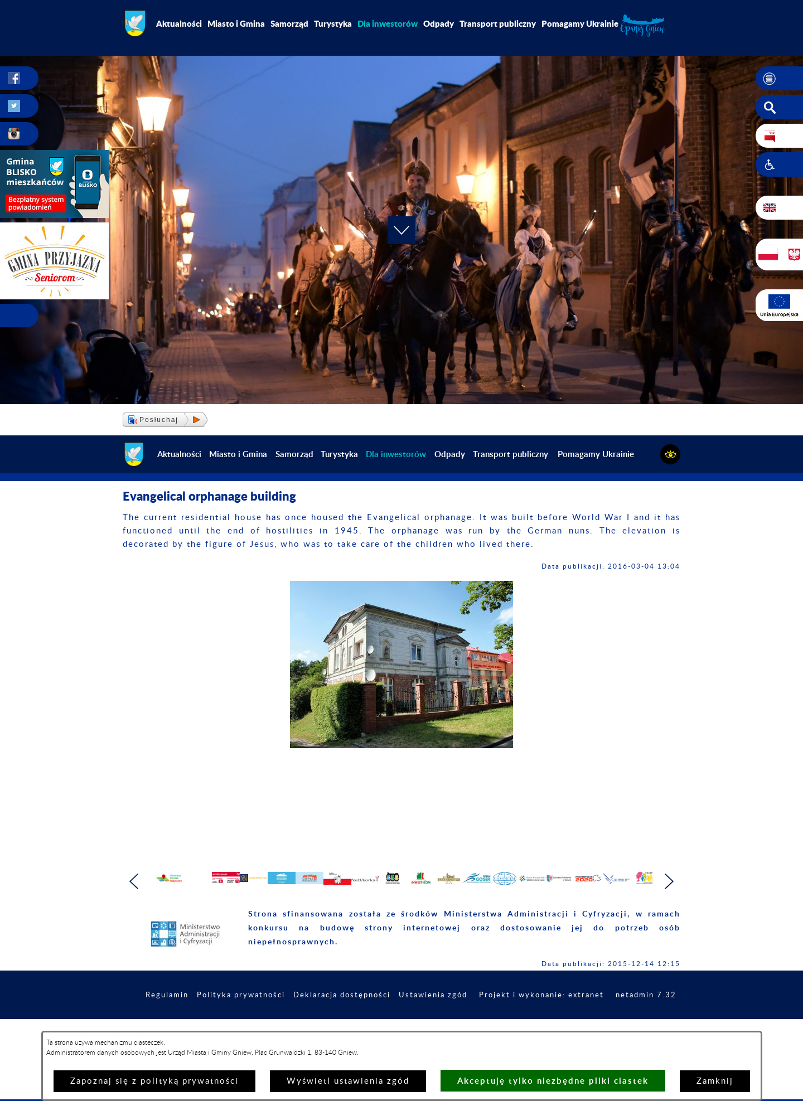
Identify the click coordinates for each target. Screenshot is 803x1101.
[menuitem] (387, 23)
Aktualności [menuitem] (179, 23)
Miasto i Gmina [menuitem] (236, 23)
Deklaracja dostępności (400, 1019)
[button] (779, 78)
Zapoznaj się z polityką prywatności (154, 1081)
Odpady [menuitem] (438, 23)
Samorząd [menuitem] (289, 23)
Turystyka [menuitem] (333, 23)
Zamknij (714, 1081)
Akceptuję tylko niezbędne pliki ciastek (553, 1081)
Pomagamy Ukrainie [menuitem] (579, 23)
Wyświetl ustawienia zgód (348, 1081)
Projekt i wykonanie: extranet (610, 1019)
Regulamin (215, 1019)
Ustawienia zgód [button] (496, 1019)
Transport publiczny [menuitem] (497, 23)
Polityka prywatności (293, 1019)
